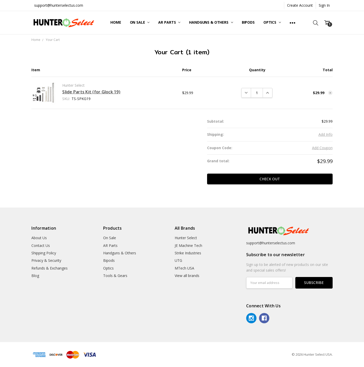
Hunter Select (186, 237)
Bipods (248, 22)
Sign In (324, 5)
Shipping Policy (43, 252)
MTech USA (184, 268)
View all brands (187, 275)
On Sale (140, 22)
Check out (270, 178)
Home (115, 22)
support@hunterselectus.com (58, 5)
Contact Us (40, 245)
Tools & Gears (115, 275)
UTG (178, 260)
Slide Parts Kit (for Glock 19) (91, 92)
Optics (272, 22)
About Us (39, 237)
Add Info (325, 134)
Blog (35, 275)
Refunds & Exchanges (49, 268)
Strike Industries (188, 252)
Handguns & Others (211, 22)
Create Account (300, 5)
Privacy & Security (46, 260)
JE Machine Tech (188, 245)
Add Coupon (322, 147)
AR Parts (169, 22)
